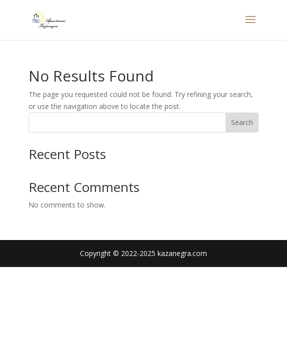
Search (242, 122)
